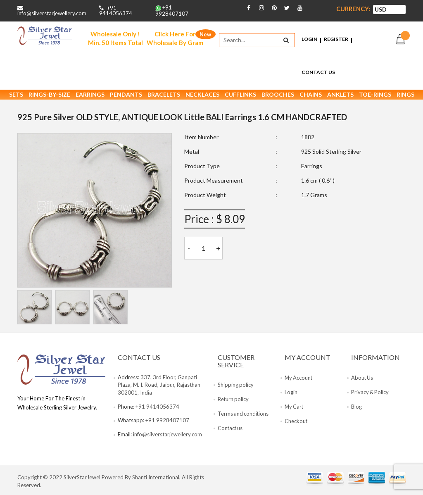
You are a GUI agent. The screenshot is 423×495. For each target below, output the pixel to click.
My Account (299, 379)
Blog (356, 408)
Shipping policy (236, 386)
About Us (362, 379)
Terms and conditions (244, 415)
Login (309, 40)
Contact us (231, 430)
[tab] (34, 309)
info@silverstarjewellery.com (51, 13)
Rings (405, 96)
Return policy (234, 401)
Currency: (353, 9)
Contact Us (318, 73)
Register (336, 40)
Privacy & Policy (370, 393)
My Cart (294, 408)
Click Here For (175, 39)
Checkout (296, 422)
